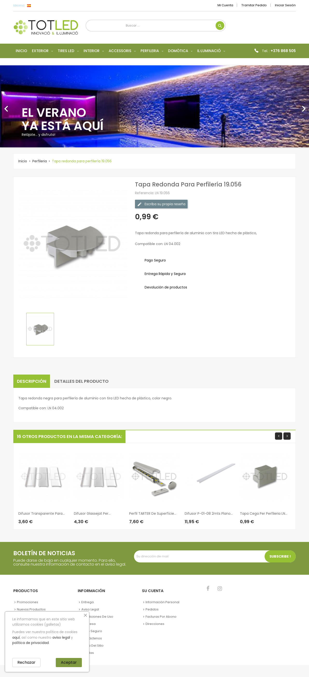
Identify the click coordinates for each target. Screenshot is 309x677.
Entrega (87, 602)
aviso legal (61, 637)
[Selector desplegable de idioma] (40, 5)
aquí (16, 637)
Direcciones (155, 624)
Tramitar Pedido (254, 5)
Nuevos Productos (31, 609)
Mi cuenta (225, 5)
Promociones (27, 602)
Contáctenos (91, 638)
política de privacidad (30, 642)
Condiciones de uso (97, 616)
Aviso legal (90, 609)
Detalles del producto (81, 381)
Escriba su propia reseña (161, 204)
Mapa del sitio (92, 645)
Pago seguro (91, 631)
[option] (154, 106)
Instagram (220, 588)
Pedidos (152, 609)
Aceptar (69, 662)
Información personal (162, 602)
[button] (23, 106)
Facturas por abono (161, 616)
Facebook (208, 588)
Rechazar (26, 662)
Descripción (31, 381)
